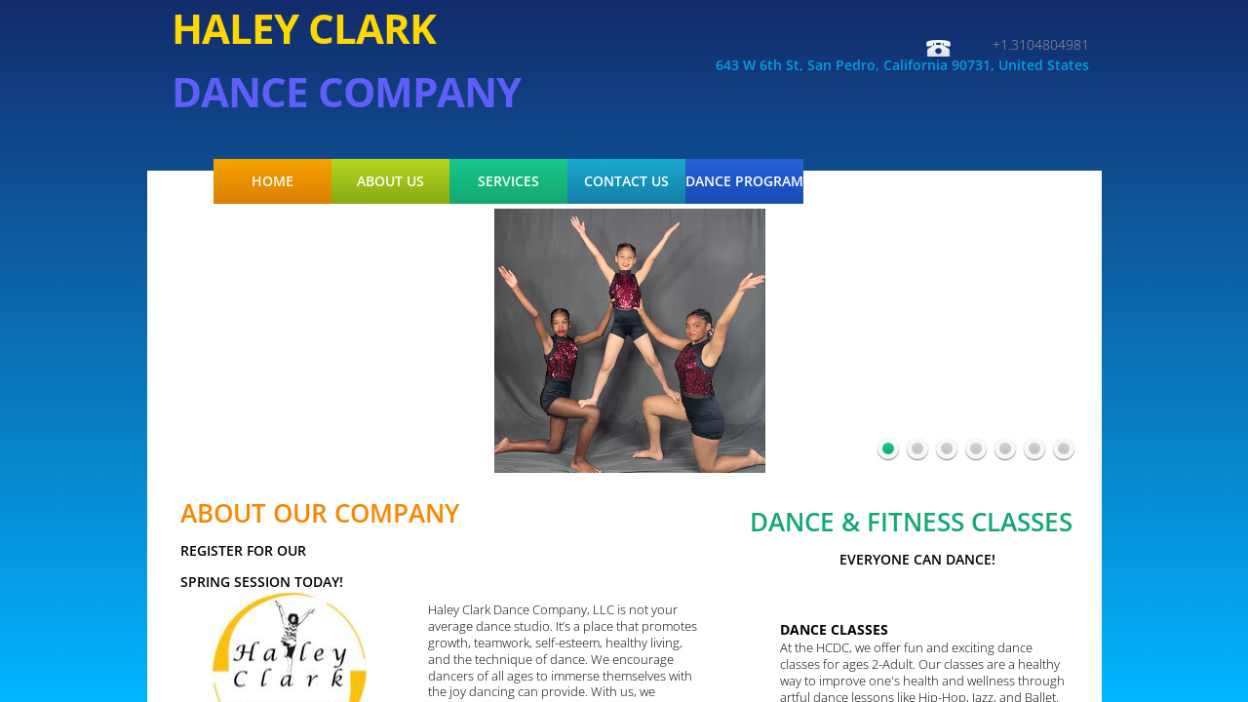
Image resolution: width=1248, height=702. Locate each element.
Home (272, 181)
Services (508, 181)
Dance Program (744, 181)
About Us (390, 181)
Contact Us (626, 181)
